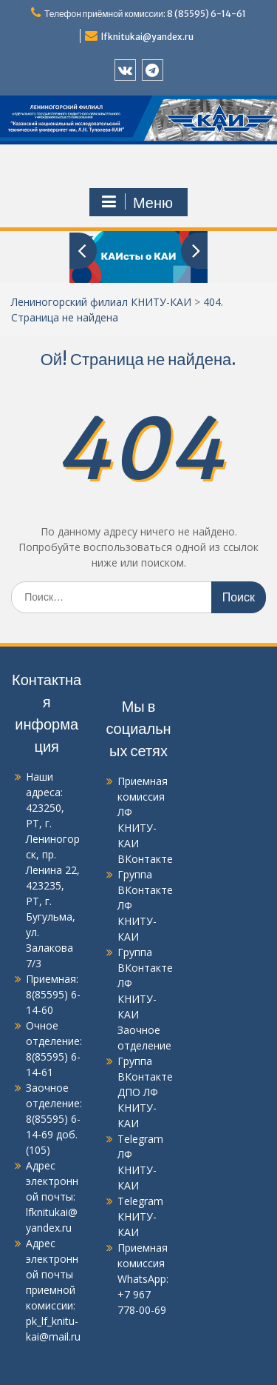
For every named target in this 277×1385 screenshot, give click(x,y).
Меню (136, 202)
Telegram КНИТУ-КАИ (140, 1216)
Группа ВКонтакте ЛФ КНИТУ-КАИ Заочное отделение (145, 998)
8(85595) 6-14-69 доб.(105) (53, 1134)
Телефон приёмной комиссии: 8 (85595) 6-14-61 (145, 13)
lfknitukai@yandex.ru (147, 36)
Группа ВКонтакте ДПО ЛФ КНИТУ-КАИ (145, 1092)
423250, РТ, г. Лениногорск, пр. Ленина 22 (53, 839)
